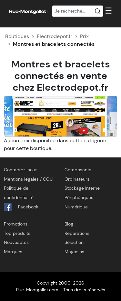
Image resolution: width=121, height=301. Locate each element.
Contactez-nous (20, 170)
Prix (84, 36)
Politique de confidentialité (19, 192)
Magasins (74, 252)
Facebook (21, 207)
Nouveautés (16, 242)
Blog (69, 224)
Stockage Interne (82, 188)
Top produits (17, 233)
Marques (13, 252)
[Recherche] (78, 11)
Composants (78, 170)
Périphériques (79, 197)
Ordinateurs (77, 179)
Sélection (74, 242)
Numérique (76, 207)
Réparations (77, 233)
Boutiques (17, 36)
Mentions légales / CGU (28, 179)
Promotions (15, 224)
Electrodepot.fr (54, 36)
